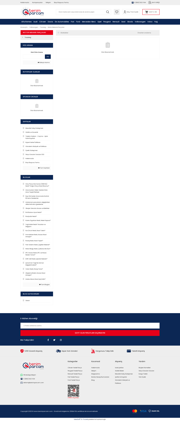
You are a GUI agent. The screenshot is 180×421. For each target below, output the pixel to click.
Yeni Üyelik (134, 12)
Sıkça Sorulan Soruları (146, 371)
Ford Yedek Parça (74, 380)
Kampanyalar (37, 2)
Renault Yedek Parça (75, 374)
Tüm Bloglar (44, 285)
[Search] (83, 12)
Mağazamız (95, 374)
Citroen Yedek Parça (75, 368)
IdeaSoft (77, 419)
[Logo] (32, 12)
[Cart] (151, 12)
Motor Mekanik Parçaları (56, 27)
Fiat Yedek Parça (73, 377)
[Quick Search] (33, 56)
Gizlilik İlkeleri (119, 371)
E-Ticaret (85, 419)
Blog (93, 380)
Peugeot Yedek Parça (75, 371)
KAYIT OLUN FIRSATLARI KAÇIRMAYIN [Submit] (90, 333)
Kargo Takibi (143, 374)
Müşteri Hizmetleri (144, 368)
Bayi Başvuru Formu (61, 2)
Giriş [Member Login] (128, 12)
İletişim (48, 2)
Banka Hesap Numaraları (100, 377)
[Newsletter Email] (90, 326)
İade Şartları (119, 368)
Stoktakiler (64, 33)
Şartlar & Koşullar (121, 377)
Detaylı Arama (44, 62)
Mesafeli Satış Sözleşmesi (124, 374)
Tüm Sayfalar (44, 168)
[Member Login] (125, 11)
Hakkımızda (24, 2)
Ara (48, 57)
